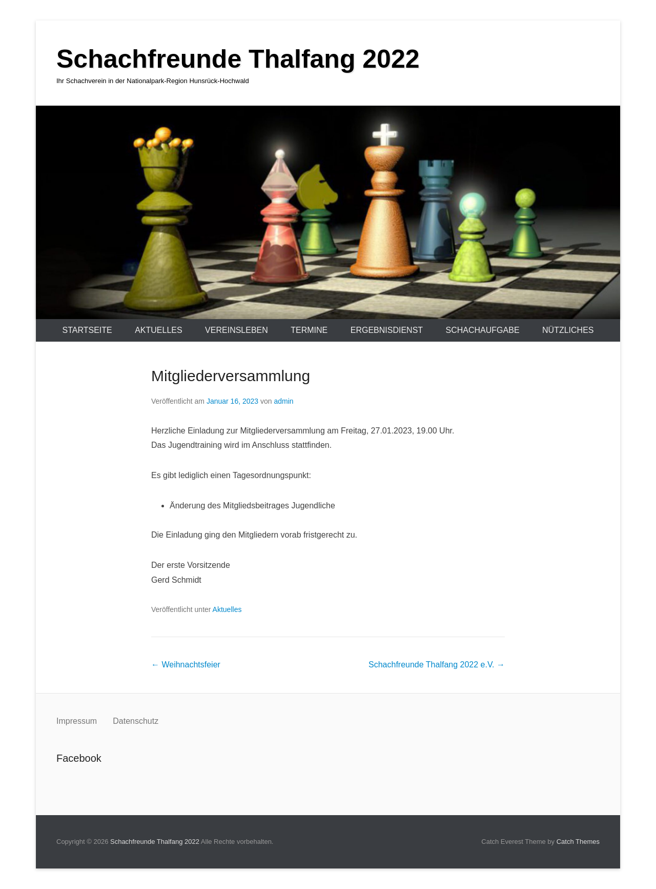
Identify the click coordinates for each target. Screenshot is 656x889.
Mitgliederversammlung (230, 375)
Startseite (87, 330)
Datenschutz (135, 721)
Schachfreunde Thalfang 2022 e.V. (436, 664)
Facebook (64, 781)
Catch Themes (578, 841)
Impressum (77, 721)
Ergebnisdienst (387, 330)
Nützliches (567, 330)
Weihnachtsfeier (185, 664)
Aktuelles (158, 330)
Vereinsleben (236, 330)
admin (283, 401)
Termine (309, 330)
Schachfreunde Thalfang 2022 (238, 59)
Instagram (86, 781)
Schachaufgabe (483, 330)
